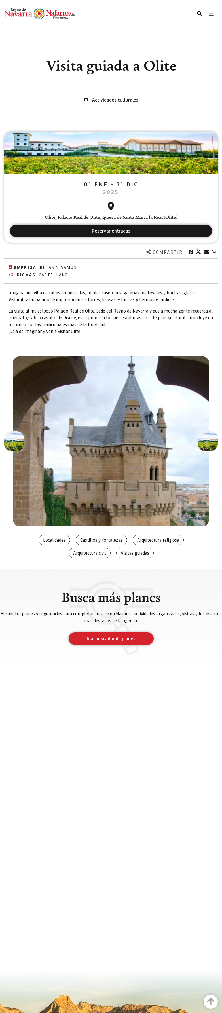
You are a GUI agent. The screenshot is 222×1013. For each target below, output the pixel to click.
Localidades (54, 540)
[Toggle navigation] (211, 14)
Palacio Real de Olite (74, 311)
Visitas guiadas (135, 553)
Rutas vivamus (58, 267)
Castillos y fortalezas (101, 540)
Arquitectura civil (89, 553)
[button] (14, 441)
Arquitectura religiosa (158, 540)
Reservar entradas (111, 231)
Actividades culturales (115, 100)
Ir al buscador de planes (111, 638)
